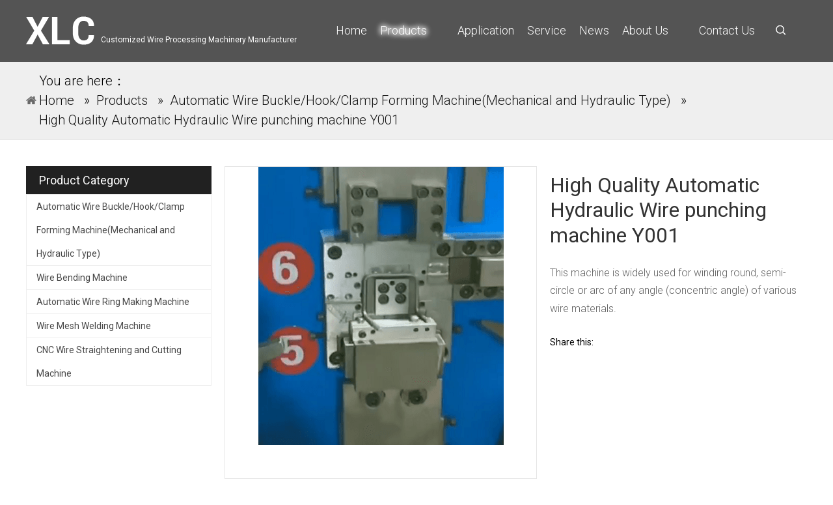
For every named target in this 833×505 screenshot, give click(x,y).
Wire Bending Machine (82, 277)
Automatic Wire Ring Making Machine (112, 301)
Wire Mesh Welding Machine (93, 326)
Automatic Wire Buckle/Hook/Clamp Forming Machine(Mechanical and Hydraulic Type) (110, 230)
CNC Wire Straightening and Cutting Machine (109, 362)
